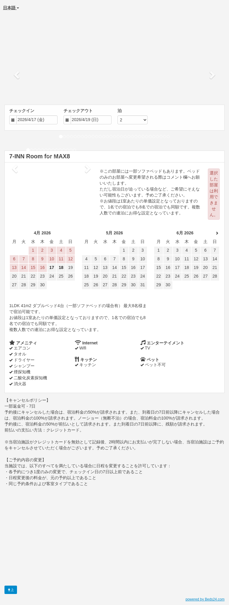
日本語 (11, 7)
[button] (17, 74)
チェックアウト (78, 110)
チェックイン (21, 110)
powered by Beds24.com (205, 599)
